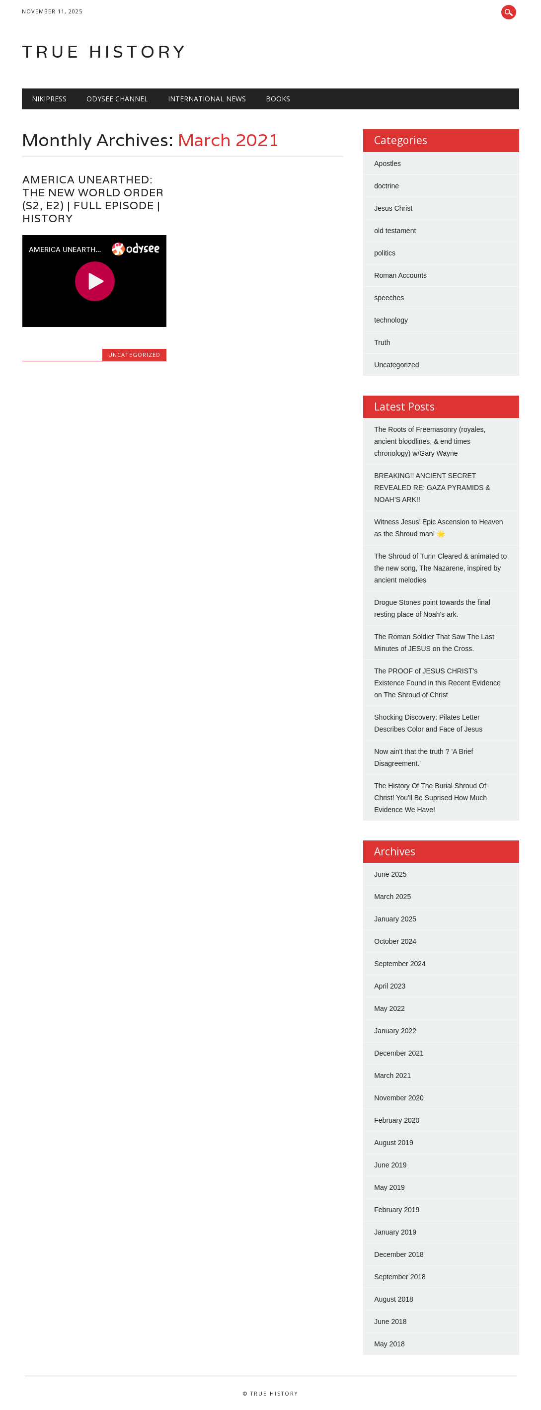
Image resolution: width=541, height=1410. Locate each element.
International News (207, 98)
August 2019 (393, 1143)
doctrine (386, 186)
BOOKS (278, 98)
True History (105, 51)
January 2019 (395, 1232)
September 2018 (400, 1277)
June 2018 (390, 1322)
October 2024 (395, 941)
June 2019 (390, 1165)
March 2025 (392, 897)
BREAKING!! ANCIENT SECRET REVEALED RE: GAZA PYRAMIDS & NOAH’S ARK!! (432, 487)
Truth (382, 342)
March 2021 (392, 1075)
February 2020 (396, 1120)
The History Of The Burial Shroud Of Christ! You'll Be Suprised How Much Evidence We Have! (430, 798)
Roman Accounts (400, 275)
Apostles (387, 163)
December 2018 (399, 1254)
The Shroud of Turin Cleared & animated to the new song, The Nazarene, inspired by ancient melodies (440, 568)
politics (384, 253)
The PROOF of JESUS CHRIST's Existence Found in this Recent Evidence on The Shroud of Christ (437, 683)
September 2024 (400, 964)
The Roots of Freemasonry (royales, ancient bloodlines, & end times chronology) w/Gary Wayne (429, 441)
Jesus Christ (393, 208)
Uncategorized (134, 354)
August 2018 (393, 1299)
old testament (395, 231)
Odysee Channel (117, 98)
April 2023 (389, 986)
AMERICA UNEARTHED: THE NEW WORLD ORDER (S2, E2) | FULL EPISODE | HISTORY (93, 199)
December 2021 (399, 1053)
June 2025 (390, 874)
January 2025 (395, 919)
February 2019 (396, 1210)
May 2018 (389, 1344)
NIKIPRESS (49, 98)
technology (391, 320)
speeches (389, 298)
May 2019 (389, 1187)
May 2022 (389, 1008)
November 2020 (399, 1098)
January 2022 (395, 1031)
